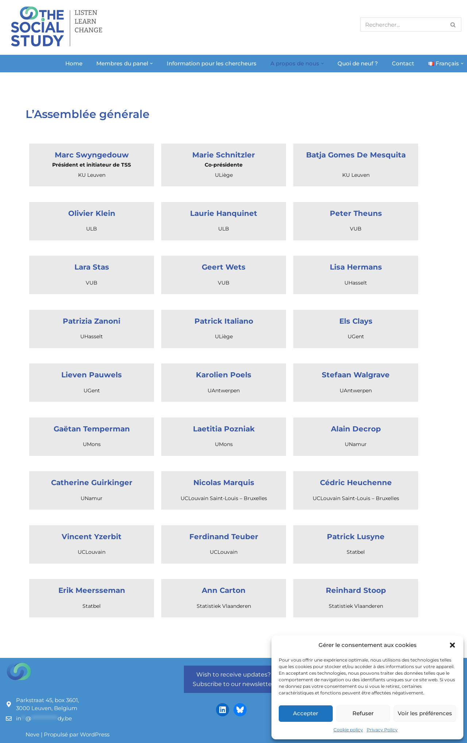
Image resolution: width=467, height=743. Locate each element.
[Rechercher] (402, 24)
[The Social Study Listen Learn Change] (58, 26)
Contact (403, 63)
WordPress (94, 734)
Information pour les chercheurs (211, 63)
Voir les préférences (425, 713)
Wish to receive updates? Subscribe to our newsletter (233, 679)
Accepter (305, 713)
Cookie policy (348, 729)
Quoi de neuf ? (357, 63)
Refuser (363, 713)
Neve (32, 734)
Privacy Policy (382, 729)
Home (73, 63)
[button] (452, 645)
